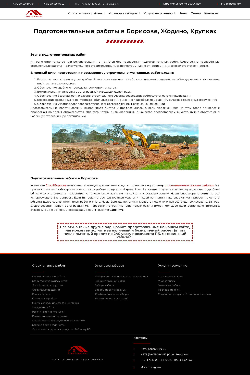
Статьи (196, 13)
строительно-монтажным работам (189, 185)
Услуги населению (159, 13)
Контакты (211, 13)
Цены (183, 13)
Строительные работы (86, 13)
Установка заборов (124, 13)
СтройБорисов (56, 185)
